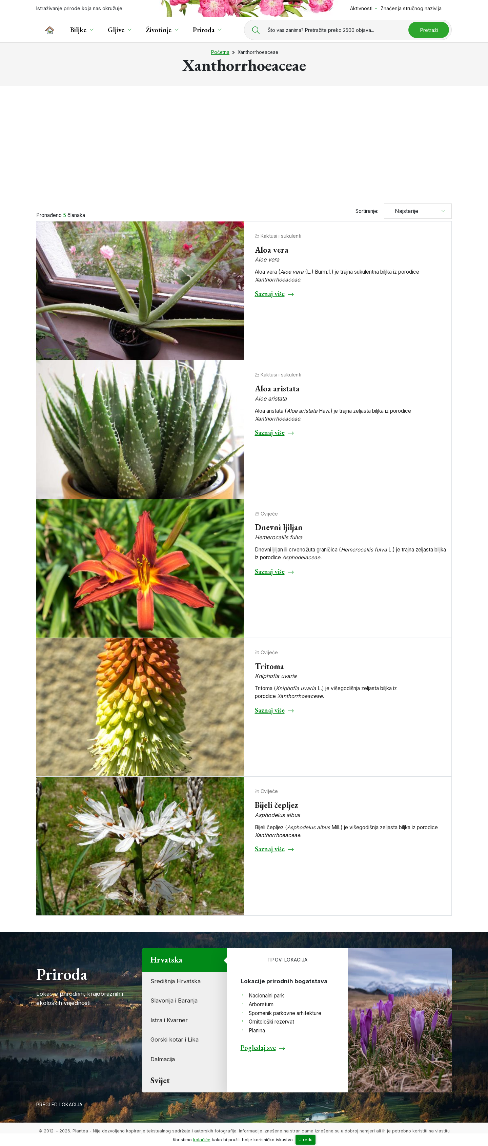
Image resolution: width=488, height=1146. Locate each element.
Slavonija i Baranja (174, 1000)
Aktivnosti (361, 8)
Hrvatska (166, 959)
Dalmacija (162, 1059)
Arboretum (261, 1004)
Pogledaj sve (258, 1047)
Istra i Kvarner (169, 1020)
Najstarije (404, 211)
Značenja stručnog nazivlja (411, 8)
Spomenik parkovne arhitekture (285, 1013)
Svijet (160, 1080)
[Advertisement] (244, 141)
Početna (220, 52)
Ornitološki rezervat (271, 1021)
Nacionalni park (266, 995)
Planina (257, 1030)
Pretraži (429, 30)
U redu (305, 1139)
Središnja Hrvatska (175, 981)
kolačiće (201, 1139)
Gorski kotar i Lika (174, 1039)
